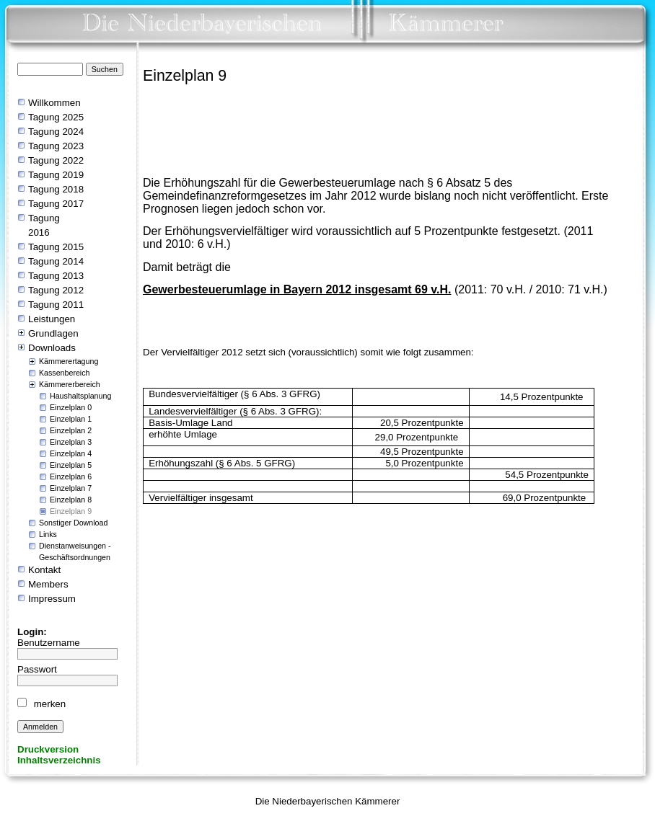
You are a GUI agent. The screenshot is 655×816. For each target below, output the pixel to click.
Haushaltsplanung (80, 395)
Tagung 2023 (56, 146)
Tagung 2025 (56, 117)
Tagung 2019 (56, 174)
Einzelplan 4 (71, 453)
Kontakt (44, 569)
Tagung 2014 (56, 261)
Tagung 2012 (56, 290)
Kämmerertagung (68, 361)
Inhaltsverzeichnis (59, 760)
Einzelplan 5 (71, 465)
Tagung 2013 (56, 275)
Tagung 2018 (57, 189)
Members (48, 584)
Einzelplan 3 (71, 442)
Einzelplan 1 (71, 418)
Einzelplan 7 (71, 488)
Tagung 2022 (56, 160)
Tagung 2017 (56, 203)
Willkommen (54, 102)
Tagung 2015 (56, 246)
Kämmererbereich (69, 384)
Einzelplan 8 (71, 499)
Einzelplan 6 (71, 476)
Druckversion (48, 749)
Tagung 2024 (56, 131)
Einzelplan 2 (71, 430)
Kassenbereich (64, 372)
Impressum (52, 598)
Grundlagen (53, 333)
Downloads (52, 347)
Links (48, 534)
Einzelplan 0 (71, 407)
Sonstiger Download (73, 522)
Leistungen (51, 319)
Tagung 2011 (56, 304)
